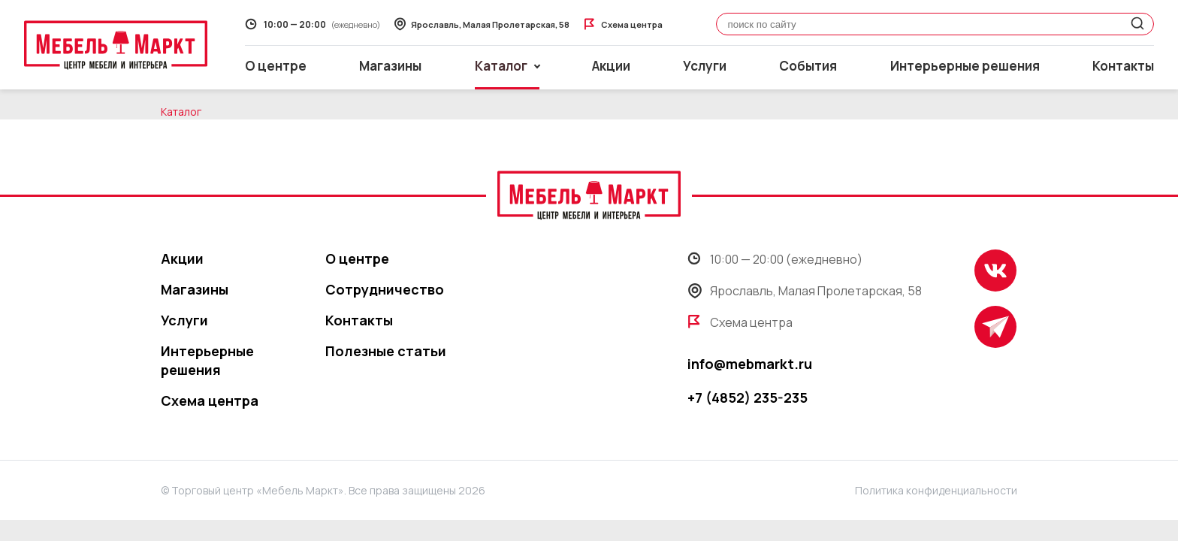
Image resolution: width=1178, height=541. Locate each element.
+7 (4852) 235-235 (747, 397)
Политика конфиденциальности (936, 490)
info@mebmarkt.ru (749, 364)
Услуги (704, 65)
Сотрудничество (384, 289)
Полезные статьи (385, 351)
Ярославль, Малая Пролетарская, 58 (804, 291)
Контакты (1123, 65)
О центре (276, 65)
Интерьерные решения (965, 65)
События (808, 65)
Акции (611, 65)
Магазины (390, 65)
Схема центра (209, 400)
